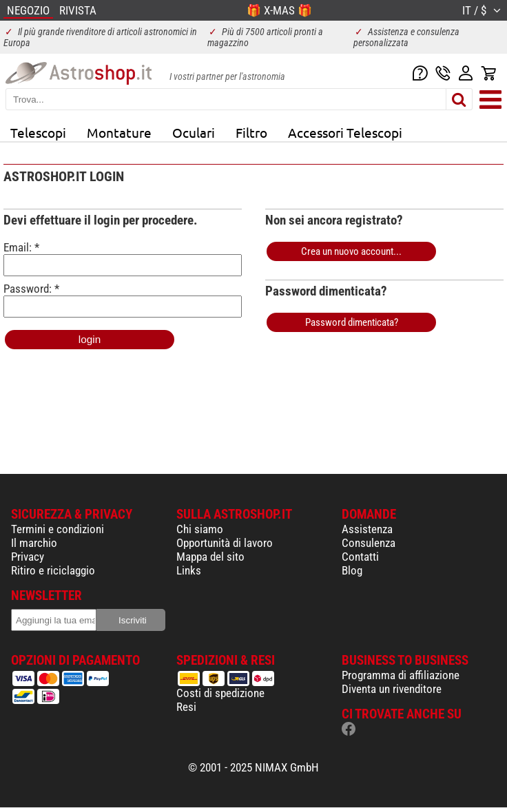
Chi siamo (199, 529)
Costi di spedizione (220, 693)
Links (188, 570)
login (90, 339)
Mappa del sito (210, 556)
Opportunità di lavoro (224, 543)
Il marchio (34, 543)
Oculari (193, 132)
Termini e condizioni (57, 529)
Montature (119, 132)
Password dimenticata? (351, 322)
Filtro (251, 132)
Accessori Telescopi (345, 132)
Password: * (122, 300)
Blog (352, 570)
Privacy (27, 556)
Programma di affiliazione (400, 675)
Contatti (360, 556)
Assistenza (367, 529)
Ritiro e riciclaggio (53, 570)
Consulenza (368, 543)
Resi (186, 707)
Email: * (122, 258)
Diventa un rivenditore (392, 689)
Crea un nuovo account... (351, 251)
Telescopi (38, 132)
